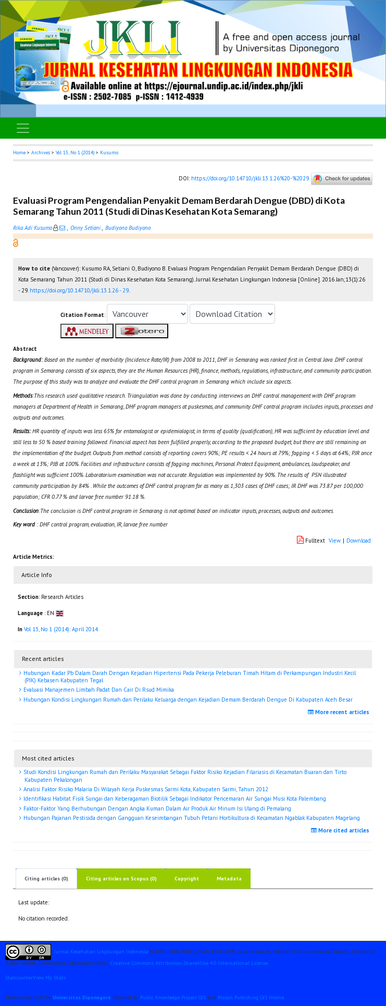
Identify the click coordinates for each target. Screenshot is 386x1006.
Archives (40, 152)
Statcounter (19, 977)
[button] (15, 242)
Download (358, 540)
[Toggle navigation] (23, 128)
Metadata (229, 878)
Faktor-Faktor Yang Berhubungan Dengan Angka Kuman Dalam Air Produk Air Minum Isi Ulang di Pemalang (156, 808)
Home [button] (19, 152)
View (335, 540)
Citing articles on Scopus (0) (121, 878)
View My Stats (49, 977)
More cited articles (341, 830)
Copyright (187, 878)
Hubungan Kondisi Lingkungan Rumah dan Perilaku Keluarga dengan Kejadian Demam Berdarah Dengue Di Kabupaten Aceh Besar (187, 699)
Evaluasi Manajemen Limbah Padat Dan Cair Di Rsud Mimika (98, 689)
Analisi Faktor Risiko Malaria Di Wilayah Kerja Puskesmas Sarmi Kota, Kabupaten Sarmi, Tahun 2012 (145, 789)
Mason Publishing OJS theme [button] (251, 997)
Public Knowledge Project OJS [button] (173, 997)
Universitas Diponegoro (82, 997)
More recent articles (339, 712)
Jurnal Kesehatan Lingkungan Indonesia (101, 951)
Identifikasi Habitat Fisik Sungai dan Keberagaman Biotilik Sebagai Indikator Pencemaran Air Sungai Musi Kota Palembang (174, 798)
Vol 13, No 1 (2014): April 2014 (61, 629)
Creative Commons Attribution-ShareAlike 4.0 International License (189, 963)
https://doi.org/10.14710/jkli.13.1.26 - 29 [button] (79, 290)
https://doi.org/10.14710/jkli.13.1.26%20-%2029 (250, 178)
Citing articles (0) (46, 878)
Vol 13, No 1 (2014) (75, 152)
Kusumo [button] (109, 152)
